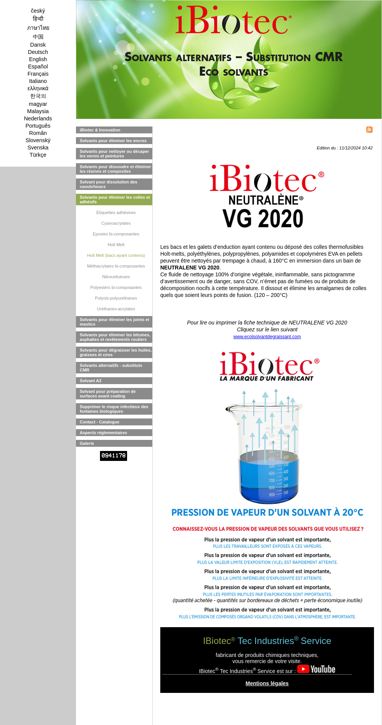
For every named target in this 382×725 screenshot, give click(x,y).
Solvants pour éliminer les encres (113, 140)
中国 (38, 37)
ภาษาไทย (38, 28)
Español (38, 66)
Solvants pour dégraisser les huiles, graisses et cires (116, 352)
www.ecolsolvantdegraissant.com (267, 336)
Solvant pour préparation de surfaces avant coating (108, 393)
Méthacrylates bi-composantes (116, 266)
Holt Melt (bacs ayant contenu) (116, 255)
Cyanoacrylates (116, 223)
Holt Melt (116, 244)
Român (38, 133)
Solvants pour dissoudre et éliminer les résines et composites (115, 169)
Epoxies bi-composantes (116, 234)
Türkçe (38, 155)
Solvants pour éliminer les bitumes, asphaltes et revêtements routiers (115, 337)
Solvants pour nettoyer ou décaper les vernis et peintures (114, 153)
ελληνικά (37, 88)
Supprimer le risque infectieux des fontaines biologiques (114, 409)
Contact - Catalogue (99, 422)
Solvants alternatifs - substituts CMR (111, 367)
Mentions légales (267, 683)
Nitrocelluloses (116, 276)
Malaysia (38, 111)
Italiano (38, 81)
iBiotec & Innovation (100, 130)
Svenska (37, 147)
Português (38, 126)
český (38, 11)
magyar (38, 104)
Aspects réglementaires (103, 432)
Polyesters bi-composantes (116, 287)
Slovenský (38, 140)
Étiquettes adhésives (115, 212)
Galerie (87, 443)
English (38, 59)
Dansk (38, 45)
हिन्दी (38, 19)
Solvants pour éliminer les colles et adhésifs (115, 199)
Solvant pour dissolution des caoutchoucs (108, 184)
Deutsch (38, 52)
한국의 (38, 96)
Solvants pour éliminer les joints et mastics (114, 321)
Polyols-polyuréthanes (116, 298)
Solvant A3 (90, 380)
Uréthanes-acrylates (116, 309)
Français (37, 74)
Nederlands (38, 118)
